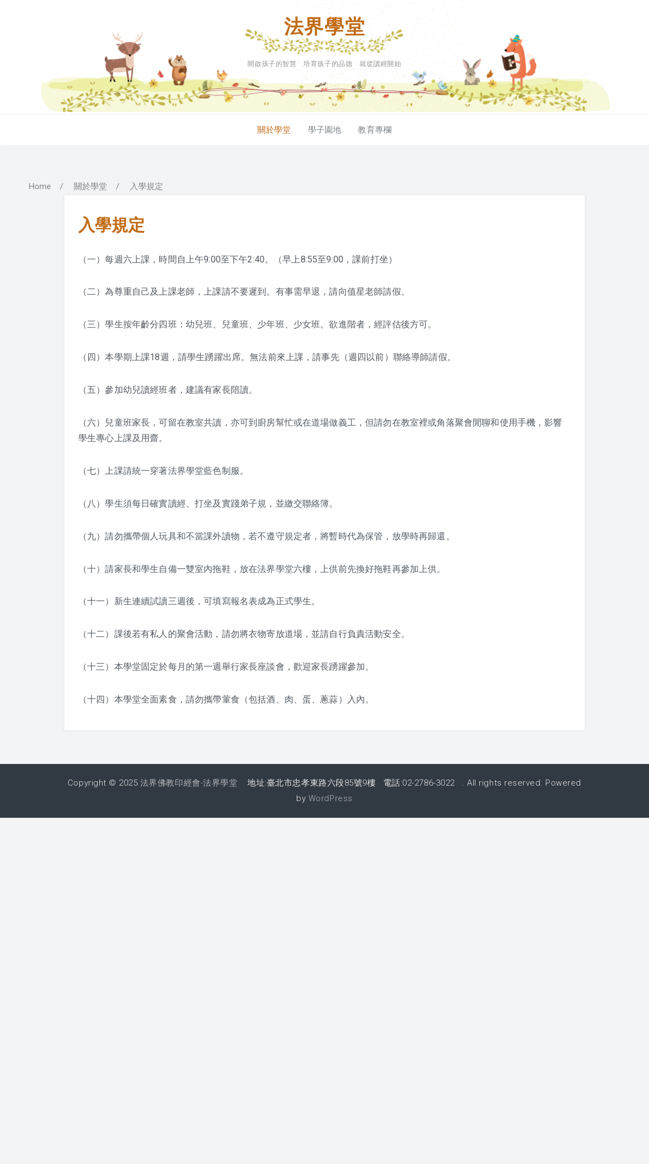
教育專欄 (377, 130)
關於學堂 (272, 130)
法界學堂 (325, 26)
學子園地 (325, 130)
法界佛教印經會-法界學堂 (188, 783)
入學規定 (111, 225)
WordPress (330, 798)
